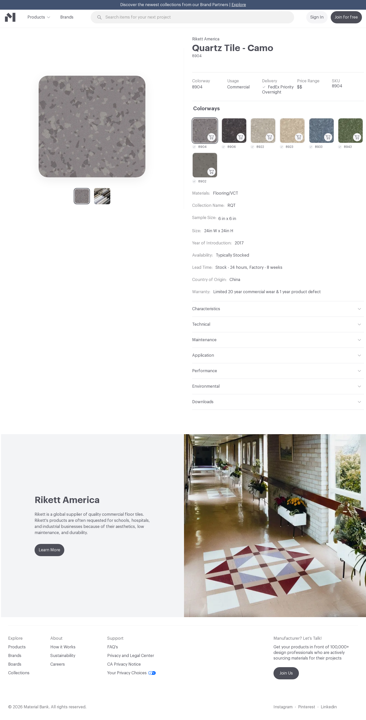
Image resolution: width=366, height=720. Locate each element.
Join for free (346, 17)
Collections (18, 673)
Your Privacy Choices (131, 673)
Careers (57, 664)
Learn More (49, 550)
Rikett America (205, 39)
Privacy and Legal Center (130, 656)
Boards (14, 664)
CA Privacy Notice (124, 664)
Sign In (317, 17)
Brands (66, 17)
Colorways (206, 108)
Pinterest (306, 707)
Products (36, 16)
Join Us (286, 673)
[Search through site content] (195, 17)
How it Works (62, 647)
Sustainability (62, 656)
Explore (239, 5)
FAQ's (112, 647)
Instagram (283, 707)
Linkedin (329, 707)
